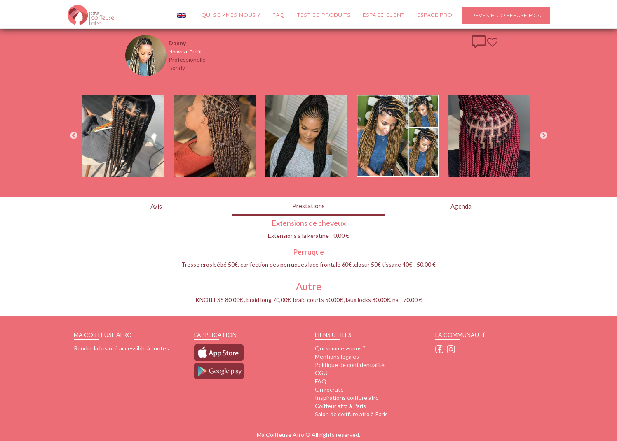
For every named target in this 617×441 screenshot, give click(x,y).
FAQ (278, 15)
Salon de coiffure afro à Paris (351, 414)
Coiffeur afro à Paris (340, 405)
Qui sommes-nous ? (340, 348)
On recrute (329, 389)
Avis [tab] (156, 206)
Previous (74, 136)
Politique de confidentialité (350, 364)
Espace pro (434, 15)
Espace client (384, 15)
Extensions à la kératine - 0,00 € (308, 235)
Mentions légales (337, 356)
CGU (321, 372)
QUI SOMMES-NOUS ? (230, 15)
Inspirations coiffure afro (347, 397)
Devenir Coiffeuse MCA (506, 15)
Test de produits (323, 15)
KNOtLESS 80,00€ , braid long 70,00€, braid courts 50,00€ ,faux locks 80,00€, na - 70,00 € (308, 299)
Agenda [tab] (461, 206)
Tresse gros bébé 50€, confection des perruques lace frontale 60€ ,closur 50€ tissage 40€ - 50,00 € (308, 264)
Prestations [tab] (308, 205)
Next (544, 136)
